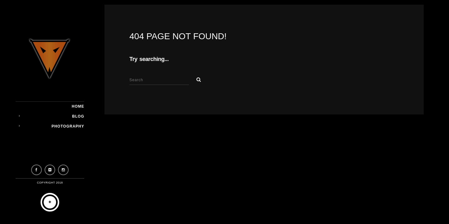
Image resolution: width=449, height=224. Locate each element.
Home (78, 106)
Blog (78, 116)
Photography (67, 126)
